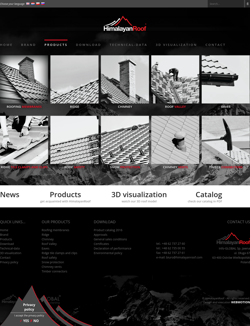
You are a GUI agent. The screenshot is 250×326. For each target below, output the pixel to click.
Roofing (24, 104)
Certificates (101, 244)
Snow (125, 165)
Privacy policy (9, 262)
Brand (28, 45)
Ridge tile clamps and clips (59, 253)
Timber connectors (54, 271)
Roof (175, 104)
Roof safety (49, 258)
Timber (226, 165)
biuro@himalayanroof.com (184, 257)
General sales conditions (110, 239)
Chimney (125, 104)
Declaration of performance (112, 248)
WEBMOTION (240, 302)
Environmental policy (108, 253)
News (9, 194)
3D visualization (176, 45)
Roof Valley (49, 244)
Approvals (100, 235)
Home (6, 45)
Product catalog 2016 (108, 230)
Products (56, 45)
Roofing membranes (55, 230)
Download (88, 45)
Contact (215, 45)
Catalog (205, 196)
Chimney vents (52, 267)
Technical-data (129, 45)
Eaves (226, 104)
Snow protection (53, 262)
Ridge (74, 104)
